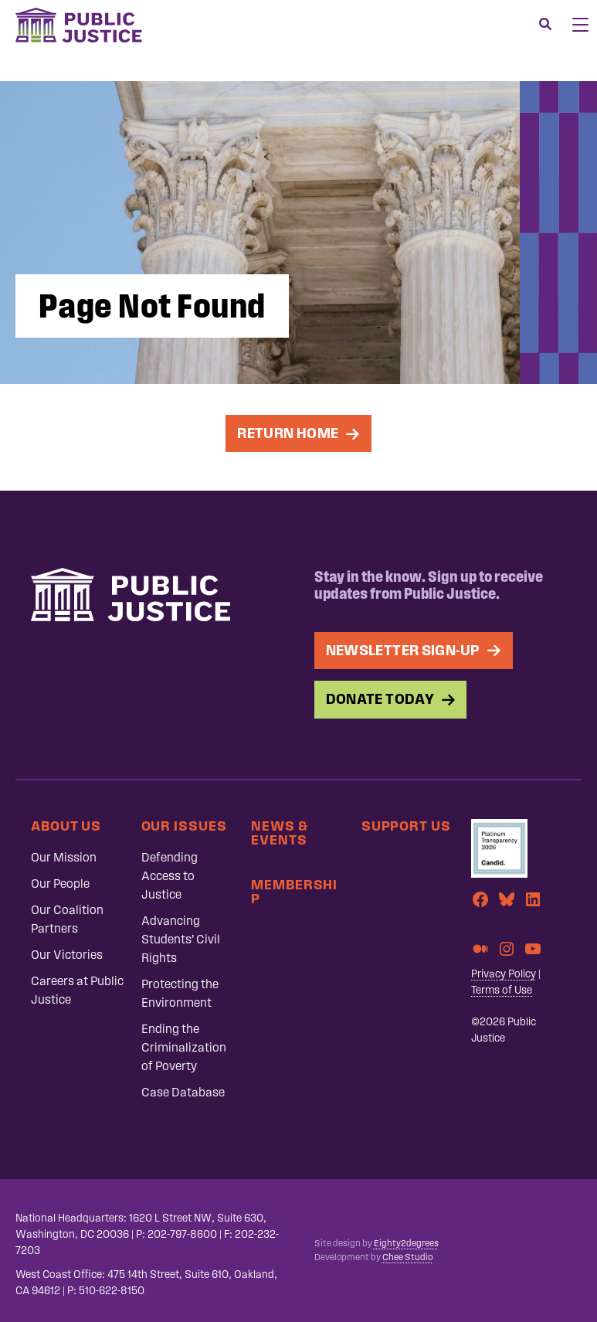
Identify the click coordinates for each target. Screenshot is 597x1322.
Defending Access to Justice (169, 876)
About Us (66, 825)
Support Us (406, 825)
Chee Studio (407, 1257)
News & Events (279, 832)
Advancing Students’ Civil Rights (180, 939)
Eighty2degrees (406, 1243)
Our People (60, 883)
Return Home (287, 433)
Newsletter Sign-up (403, 650)
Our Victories (67, 954)
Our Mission (64, 857)
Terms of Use (501, 990)
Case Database (183, 1092)
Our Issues (184, 825)
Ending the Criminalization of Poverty (183, 1047)
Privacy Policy (503, 974)
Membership (294, 891)
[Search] (545, 25)
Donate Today (380, 699)
